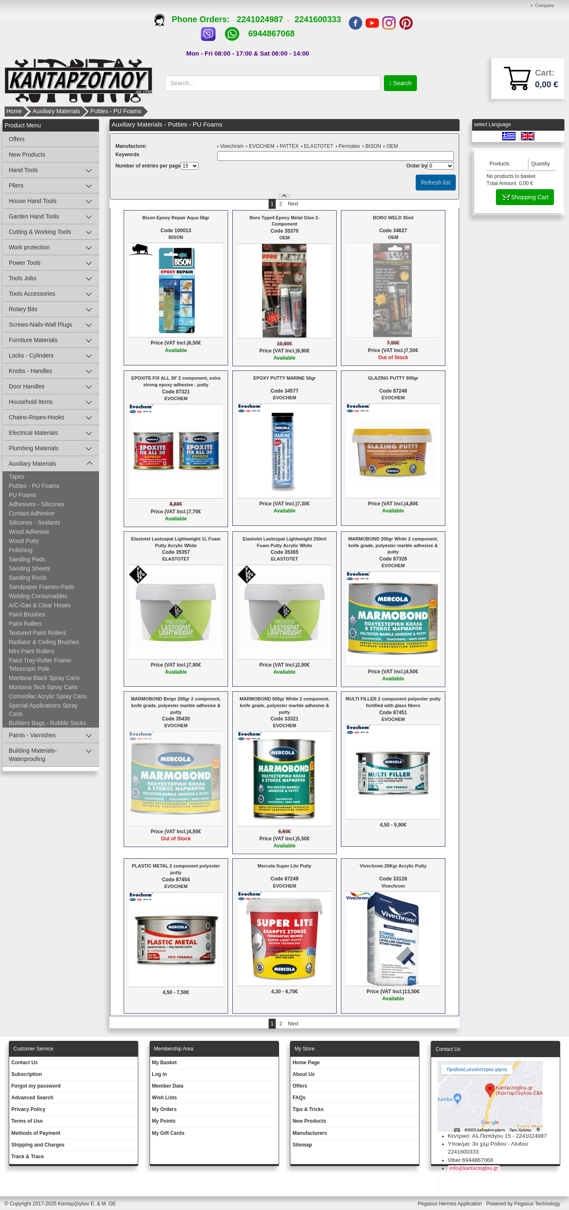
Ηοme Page (306, 1062)
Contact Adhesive (31, 513)
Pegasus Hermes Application (450, 1204)
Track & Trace (27, 1156)
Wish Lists (164, 1098)
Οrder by (416, 166)
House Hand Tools (32, 201)
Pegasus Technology (537, 1204)
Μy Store (305, 1049)
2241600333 (318, 19)
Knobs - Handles (30, 371)
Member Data (167, 1086)
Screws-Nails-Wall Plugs (40, 324)
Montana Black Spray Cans (44, 678)
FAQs (298, 1098)
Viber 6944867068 (470, 1160)
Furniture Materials (33, 340)
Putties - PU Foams (115, 111)
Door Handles (27, 386)
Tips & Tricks (307, 1109)
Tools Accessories (32, 293)
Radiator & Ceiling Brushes (44, 642)
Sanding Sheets (29, 568)
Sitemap (302, 1145)
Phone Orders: (195, 19)
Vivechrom (232, 146)
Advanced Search (32, 1098)
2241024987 (260, 19)
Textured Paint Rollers (37, 632)
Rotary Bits (23, 309)
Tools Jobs (22, 278)
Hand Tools (23, 170)
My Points (164, 1121)
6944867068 (271, 33)
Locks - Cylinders (31, 355)
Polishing (21, 550)
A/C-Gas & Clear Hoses (40, 605)
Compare (544, 5)
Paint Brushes (27, 614)
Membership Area (173, 1049)
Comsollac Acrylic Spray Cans (48, 696)
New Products (27, 154)
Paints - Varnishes (32, 735)
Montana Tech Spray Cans (43, 687)
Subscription (26, 1074)
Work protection (29, 247)
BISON (373, 146)
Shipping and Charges (37, 1145)
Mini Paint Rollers (31, 651)
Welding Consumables (38, 596)
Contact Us (24, 1062)
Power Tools (25, 262)
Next (293, 204)
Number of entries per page (147, 166)
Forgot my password (36, 1086)
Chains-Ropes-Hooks (36, 417)
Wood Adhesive (29, 531)
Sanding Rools (28, 577)
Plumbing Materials (33, 448)
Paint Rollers (25, 623)
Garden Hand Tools (34, 216)
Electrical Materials (33, 432)
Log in (159, 1074)
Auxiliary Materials (56, 111)
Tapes (16, 476)
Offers (17, 139)
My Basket (164, 1062)
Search (401, 83)
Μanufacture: (131, 146)
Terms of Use (27, 1121)
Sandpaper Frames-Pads (41, 586)
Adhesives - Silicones (36, 504)
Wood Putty (24, 541)
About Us (303, 1074)
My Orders (164, 1109)
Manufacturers (309, 1133)
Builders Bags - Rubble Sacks (47, 723)
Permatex (349, 146)
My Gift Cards (168, 1133)
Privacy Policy (28, 1109)
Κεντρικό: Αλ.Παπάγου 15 (479, 1136)
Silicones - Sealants (34, 522)
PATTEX (289, 146)
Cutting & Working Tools (40, 231)
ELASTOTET (318, 146)
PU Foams (22, 495)
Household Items (31, 401)
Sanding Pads (27, 559)
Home (14, 111)
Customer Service (33, 1049)
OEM (392, 146)
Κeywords (127, 154)
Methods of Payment (35, 1133)
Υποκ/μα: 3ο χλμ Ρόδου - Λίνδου (488, 1144)
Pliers (16, 185)
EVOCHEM (261, 146)
